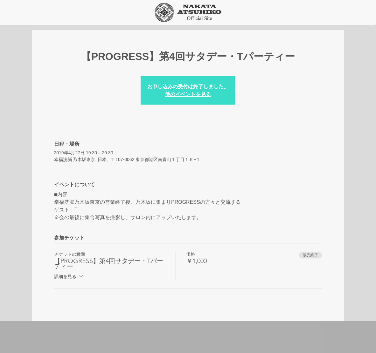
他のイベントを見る (188, 94)
